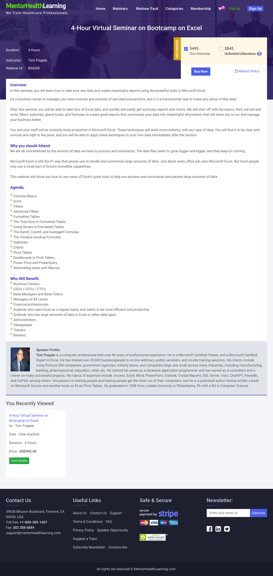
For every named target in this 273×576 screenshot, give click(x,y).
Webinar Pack (147, 9)
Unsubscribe (117, 547)
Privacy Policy (83, 530)
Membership (201, 9)
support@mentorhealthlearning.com (33, 533)
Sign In (234, 9)
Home (100, 9)
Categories (174, 9)
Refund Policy (247, 71)
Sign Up (255, 9)
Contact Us (98, 513)
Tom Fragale (38, 60)
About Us (80, 513)
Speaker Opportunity (112, 530)
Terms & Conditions (88, 522)
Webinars (121, 9)
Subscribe (258, 513)
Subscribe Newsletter (89, 547)
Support (116, 513)
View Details (19, 460)
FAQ (109, 522)
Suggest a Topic (85, 539)
